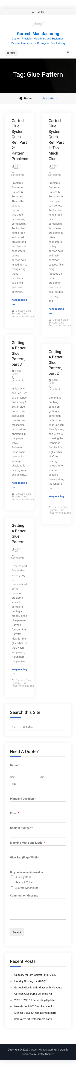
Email (14, 813)
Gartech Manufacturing (38, 34)
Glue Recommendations (23, 315)
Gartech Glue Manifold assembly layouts (38, 988)
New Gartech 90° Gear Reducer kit (34, 1006)
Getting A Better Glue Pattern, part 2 (56, 362)
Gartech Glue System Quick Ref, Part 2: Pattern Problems (20, 140)
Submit (17, 932)
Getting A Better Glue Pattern (19, 534)
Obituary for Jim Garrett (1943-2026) (35, 975)
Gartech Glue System (21, 312)
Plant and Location (23, 799)
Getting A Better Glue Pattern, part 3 (19, 353)
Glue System (23, 877)
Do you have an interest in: (27, 872)
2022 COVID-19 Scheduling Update (34, 1000)
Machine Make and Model (27, 843)
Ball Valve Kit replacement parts (33, 1019)
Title (14, 784)
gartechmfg (17, 175)
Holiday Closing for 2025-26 (30, 981)
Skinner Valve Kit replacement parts (35, 1013)
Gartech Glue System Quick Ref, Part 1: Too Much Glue (56, 140)
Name (15, 765)
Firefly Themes (45, 1054)
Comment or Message (24, 896)
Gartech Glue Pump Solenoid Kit (33, 994)
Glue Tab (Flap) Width (25, 858)
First (12, 777)
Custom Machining (27, 888)
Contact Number (21, 828)
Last (42, 777)
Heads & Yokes (24, 882)
